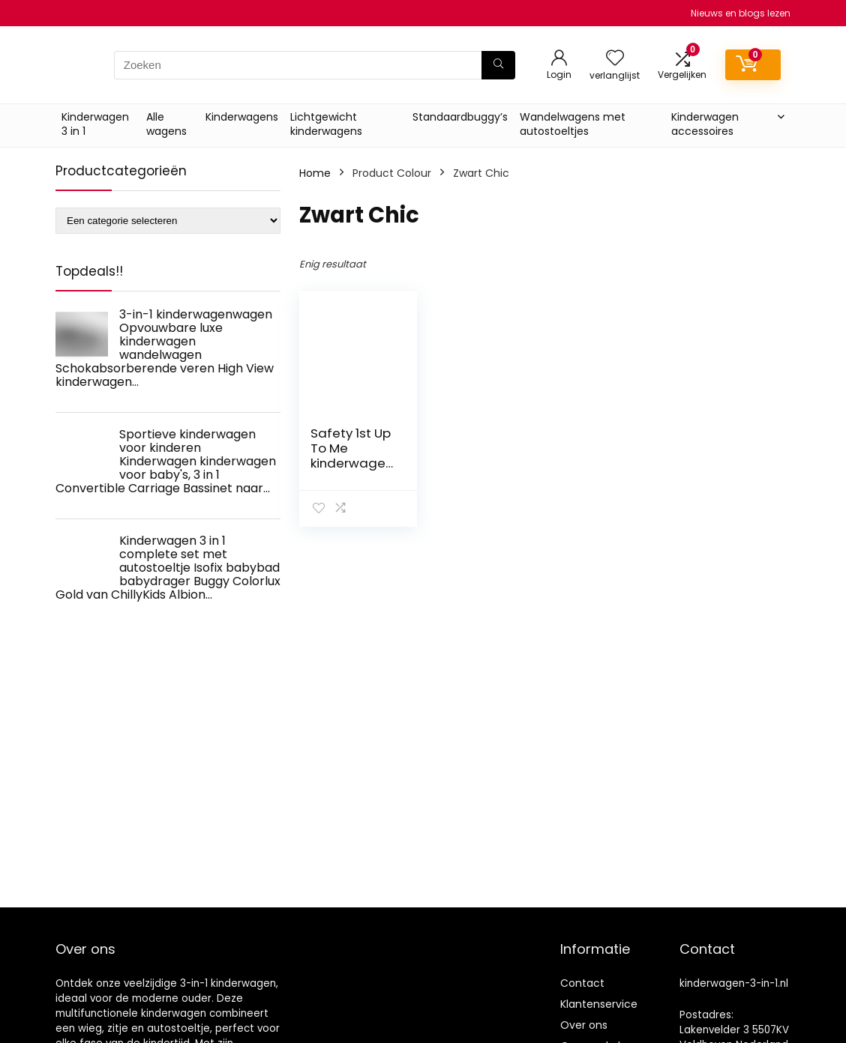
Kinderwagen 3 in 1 (95, 124)
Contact (582, 983)
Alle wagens (166, 124)
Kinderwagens (242, 116)
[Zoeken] (498, 65)
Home (315, 173)
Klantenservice (599, 1004)
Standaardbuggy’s (460, 116)
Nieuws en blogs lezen (740, 13)
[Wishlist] (615, 58)
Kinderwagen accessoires (705, 124)
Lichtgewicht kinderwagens (326, 124)
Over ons (584, 1025)
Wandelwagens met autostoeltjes (573, 124)
